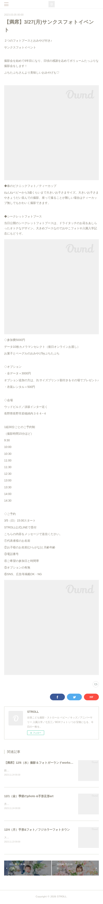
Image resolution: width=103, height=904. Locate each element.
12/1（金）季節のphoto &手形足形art (28, 796)
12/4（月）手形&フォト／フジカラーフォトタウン (37, 830)
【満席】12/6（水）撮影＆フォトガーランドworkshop (40, 762)
